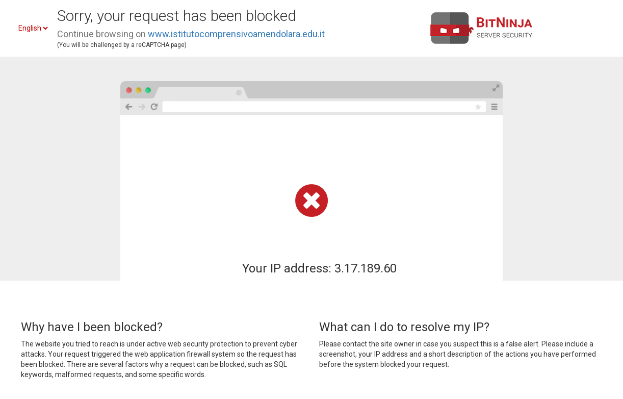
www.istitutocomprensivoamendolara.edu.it (236, 34)
